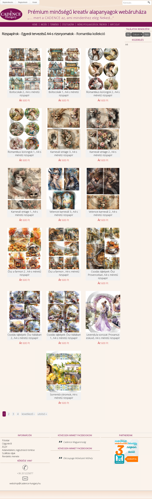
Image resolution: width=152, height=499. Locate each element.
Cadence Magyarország (74, 442)
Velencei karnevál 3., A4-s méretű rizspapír (64, 213)
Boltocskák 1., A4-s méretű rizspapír (64, 93)
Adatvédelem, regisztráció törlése (18, 450)
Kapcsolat (115, 24)
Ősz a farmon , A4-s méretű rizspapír (63, 273)
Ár (128, 34)
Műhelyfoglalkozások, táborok (92, 24)
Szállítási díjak (8, 453)
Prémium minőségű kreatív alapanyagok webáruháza (87, 12)
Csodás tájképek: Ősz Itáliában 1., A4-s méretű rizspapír (64, 336)
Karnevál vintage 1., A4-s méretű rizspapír (24, 213)
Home (34, 24)
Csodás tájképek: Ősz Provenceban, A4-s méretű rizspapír (103, 275)
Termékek (54, 24)
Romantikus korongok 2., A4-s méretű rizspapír (103, 93)
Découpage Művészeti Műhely (78, 458)
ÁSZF (4, 446)
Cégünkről (7, 443)
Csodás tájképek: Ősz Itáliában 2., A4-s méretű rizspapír (24, 336)
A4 (126, 44)
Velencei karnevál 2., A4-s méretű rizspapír (103, 213)
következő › (28, 414)
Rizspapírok (10, 33)
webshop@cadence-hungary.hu (25, 483)
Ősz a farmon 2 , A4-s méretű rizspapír (24, 273)
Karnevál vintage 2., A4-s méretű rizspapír (103, 153)
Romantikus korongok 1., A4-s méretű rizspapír (24, 153)
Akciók (44, 24)
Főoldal (5, 440)
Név (147, 34)
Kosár (35, 2)
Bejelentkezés (8, 2)
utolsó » (42, 414)
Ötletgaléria (68, 24)
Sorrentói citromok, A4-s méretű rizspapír (63, 396)
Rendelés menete (10, 456)
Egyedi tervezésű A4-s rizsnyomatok (47, 33)
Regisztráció (22, 2)
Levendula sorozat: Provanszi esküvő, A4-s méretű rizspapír (103, 336)
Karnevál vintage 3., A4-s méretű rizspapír (63, 153)
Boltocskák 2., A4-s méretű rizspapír (24, 93)
